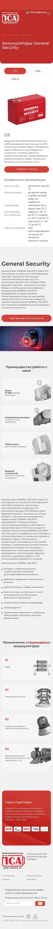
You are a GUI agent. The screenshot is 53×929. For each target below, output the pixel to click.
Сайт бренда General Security (26, 318)
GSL (38, 71)
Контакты (31, 879)
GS (15, 71)
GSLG (15, 79)
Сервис (6, 879)
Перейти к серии (27, 169)
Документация (34, 875)
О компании (8, 875)
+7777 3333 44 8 (38, 12)
